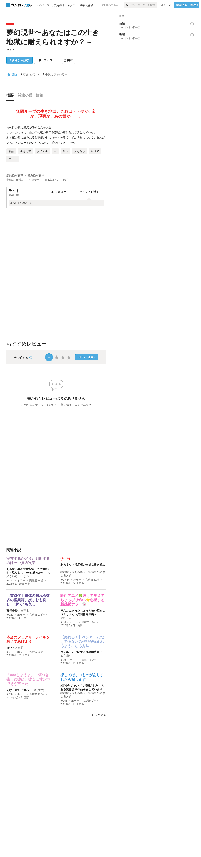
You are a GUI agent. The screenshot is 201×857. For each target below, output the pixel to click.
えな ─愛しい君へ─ (18, 690)
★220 (9, 580)
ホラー (21, 580)
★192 (9, 694)
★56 (63, 622)
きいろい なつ (19, 576)
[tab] (11, 96)
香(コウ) (39, 690)
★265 (63, 700)
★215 (9, 652)
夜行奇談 (12, 610)
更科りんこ (67, 617)
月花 (20, 647)
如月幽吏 (66, 655)
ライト (10, 49)
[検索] (127, 5)
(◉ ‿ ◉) (65, 559)
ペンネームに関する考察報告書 (80, 652)
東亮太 (25, 610)
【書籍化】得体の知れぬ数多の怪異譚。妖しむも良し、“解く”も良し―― (28, 600)
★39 (63, 660)
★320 (9, 614)
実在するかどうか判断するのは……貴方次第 (28, 561)
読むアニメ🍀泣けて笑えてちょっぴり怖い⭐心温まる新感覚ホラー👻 (82, 600)
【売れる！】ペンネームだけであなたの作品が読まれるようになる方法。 (82, 641)
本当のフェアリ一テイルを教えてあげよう (28, 639)
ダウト (10, 647)
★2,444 (64, 579)
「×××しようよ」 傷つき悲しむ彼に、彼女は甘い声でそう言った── (28, 679)
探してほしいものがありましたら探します (82, 677)
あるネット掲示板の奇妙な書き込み (82, 564)
